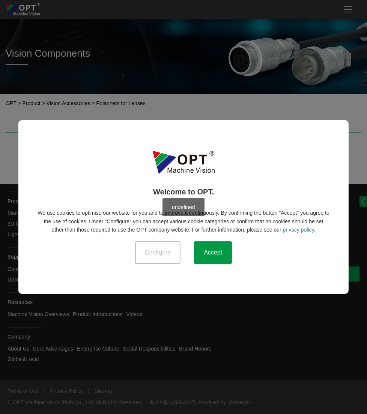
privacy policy (298, 230)
